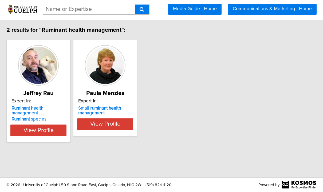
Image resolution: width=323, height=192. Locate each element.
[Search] (142, 9)
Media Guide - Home (195, 8)
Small (148, 110)
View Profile (80, 125)
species (63, 114)
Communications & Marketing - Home (272, 8)
